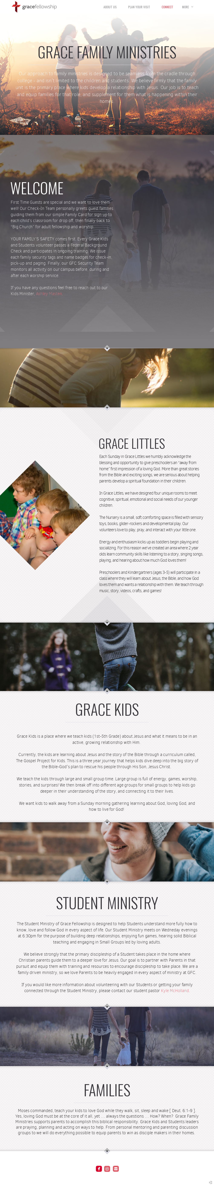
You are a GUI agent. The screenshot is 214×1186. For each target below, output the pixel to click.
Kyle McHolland (175, 991)
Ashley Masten (49, 294)
